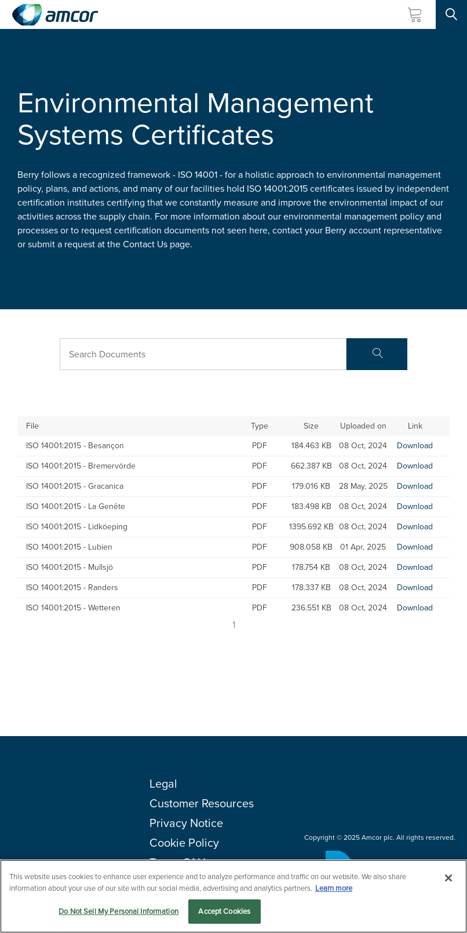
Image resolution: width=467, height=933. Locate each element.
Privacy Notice (186, 823)
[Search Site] (451, 14)
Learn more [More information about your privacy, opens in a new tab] (333, 888)
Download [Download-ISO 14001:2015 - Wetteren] (415, 608)
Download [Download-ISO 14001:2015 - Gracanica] (415, 486)
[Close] (448, 878)
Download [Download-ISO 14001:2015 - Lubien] (415, 547)
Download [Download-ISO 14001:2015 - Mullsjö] (415, 567)
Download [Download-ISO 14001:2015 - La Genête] (415, 506)
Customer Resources (201, 803)
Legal (163, 783)
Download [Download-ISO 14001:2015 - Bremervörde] (415, 466)
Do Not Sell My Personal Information (118, 911)
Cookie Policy (184, 842)
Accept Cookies (224, 911)
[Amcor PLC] (55, 14)
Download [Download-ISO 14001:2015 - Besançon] (415, 446)
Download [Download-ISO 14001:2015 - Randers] (415, 587)
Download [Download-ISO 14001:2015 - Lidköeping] (415, 527)
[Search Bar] (203, 354)
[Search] (376, 354)
